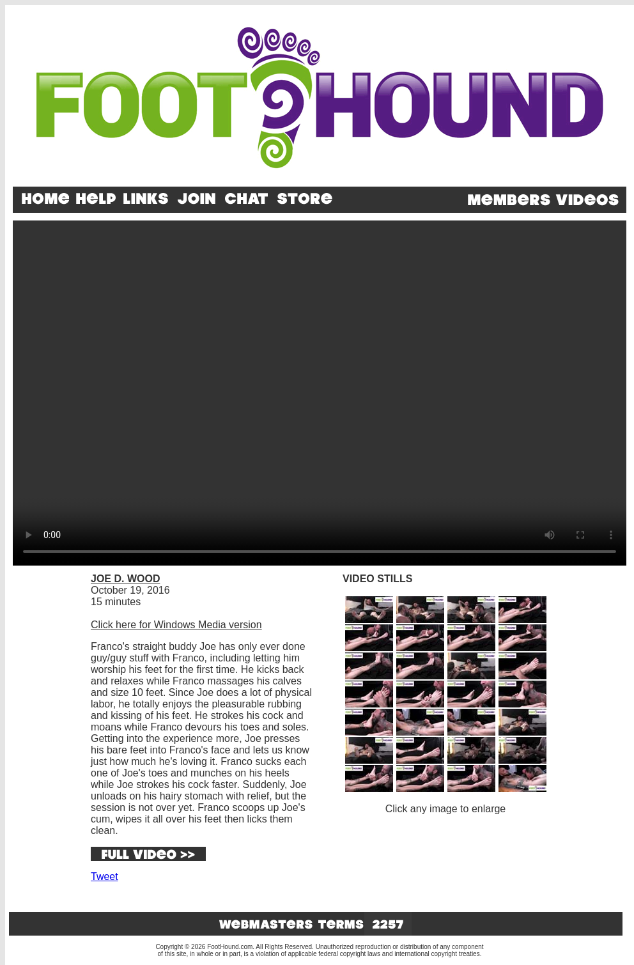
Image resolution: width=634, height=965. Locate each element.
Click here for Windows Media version (176, 624)
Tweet (104, 876)
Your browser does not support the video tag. (319, 393)
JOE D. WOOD (125, 578)
